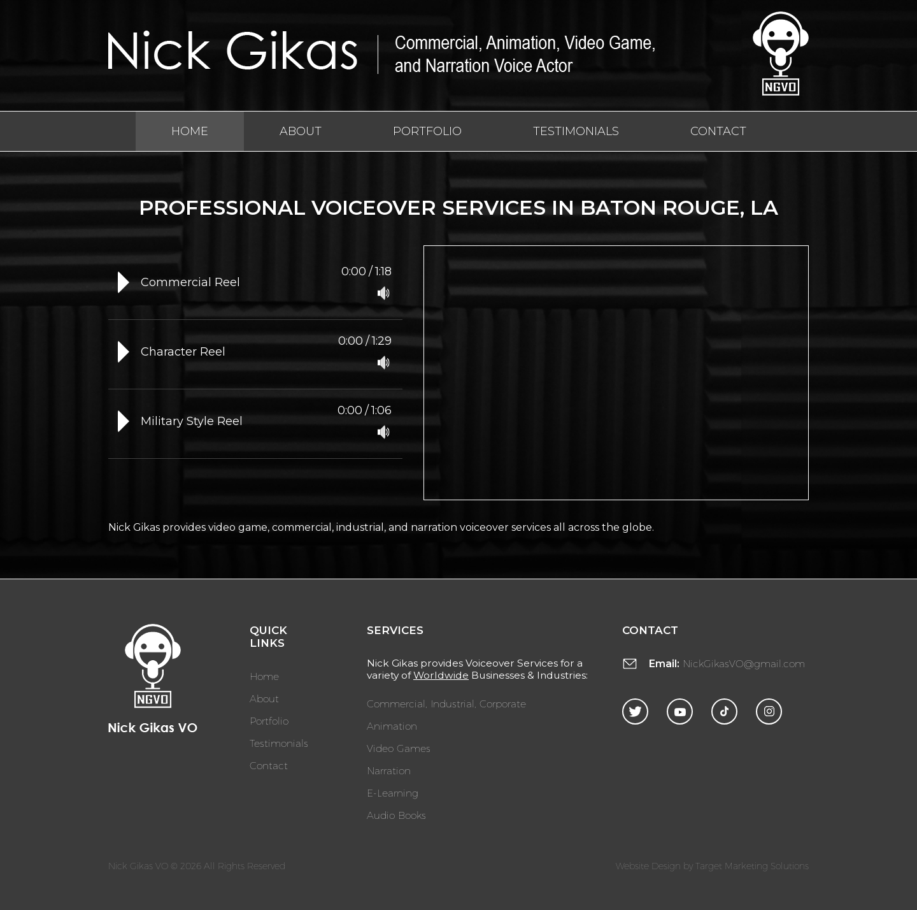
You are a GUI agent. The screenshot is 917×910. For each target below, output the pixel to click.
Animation (392, 725)
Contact (718, 131)
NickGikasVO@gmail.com (744, 663)
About (301, 131)
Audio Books (396, 815)
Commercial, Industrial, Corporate (446, 703)
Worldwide (441, 675)
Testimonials (576, 131)
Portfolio (427, 131)
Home (189, 131)
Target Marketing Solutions (752, 865)
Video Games (398, 748)
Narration (389, 770)
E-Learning (392, 792)
